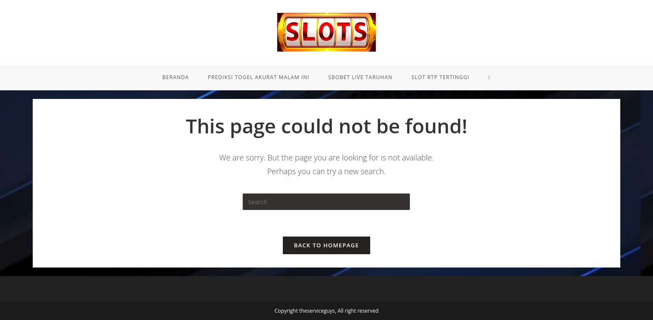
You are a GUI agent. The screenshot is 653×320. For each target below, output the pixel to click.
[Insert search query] (326, 201)
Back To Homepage (326, 245)
